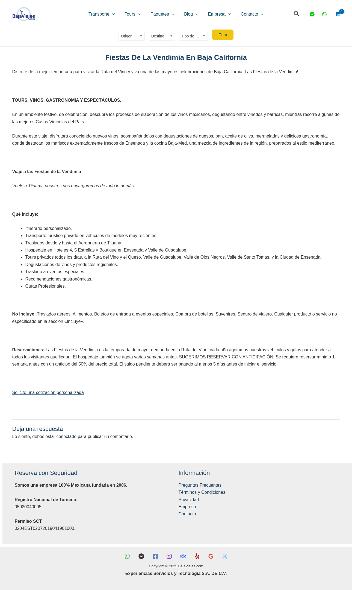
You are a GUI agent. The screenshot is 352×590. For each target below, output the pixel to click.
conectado (66, 436)
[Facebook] (155, 556)
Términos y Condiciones (202, 492)
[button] (297, 14)
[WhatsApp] (324, 14)
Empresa (211, 14)
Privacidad (189, 499)
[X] (225, 556)
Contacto (238, 14)
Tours (141, 14)
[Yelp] (197, 556)
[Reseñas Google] (211, 556)
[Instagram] (169, 556)
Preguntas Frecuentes (200, 485)
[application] (126, 14)
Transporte (115, 14)
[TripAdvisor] (183, 556)
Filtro (222, 35)
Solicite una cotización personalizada (48, 392)
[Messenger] (312, 14)
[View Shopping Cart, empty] (337, 14)
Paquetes (165, 14)
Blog (188, 14)
